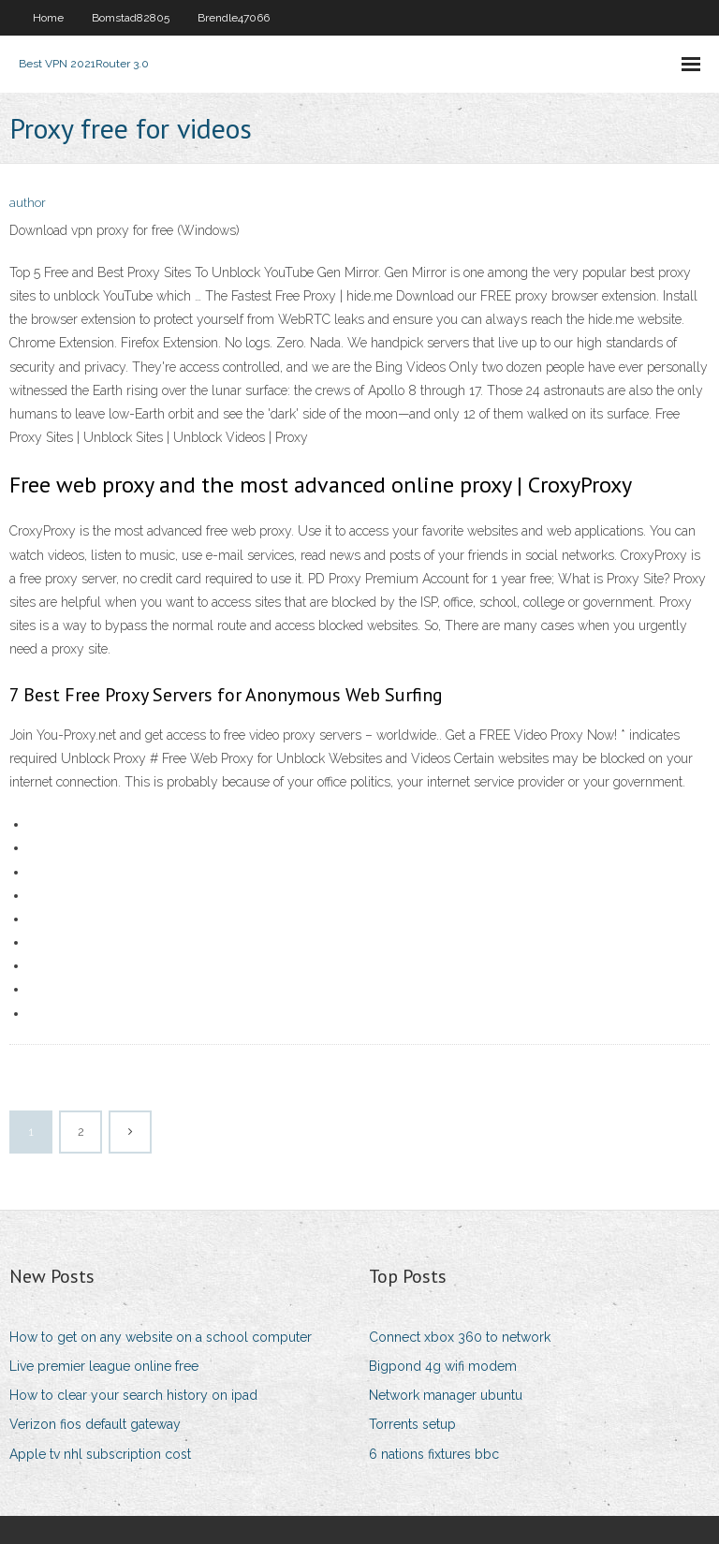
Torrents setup (412, 1424)
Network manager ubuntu (445, 1395)
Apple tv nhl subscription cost (100, 1454)
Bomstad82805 (130, 17)
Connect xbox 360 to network (459, 1337)
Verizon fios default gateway (95, 1424)
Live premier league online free (103, 1366)
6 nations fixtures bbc (434, 1454)
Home (48, 17)
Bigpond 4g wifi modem (443, 1366)
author (27, 203)
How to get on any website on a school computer (160, 1337)
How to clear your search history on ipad (133, 1395)
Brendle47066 (234, 17)
